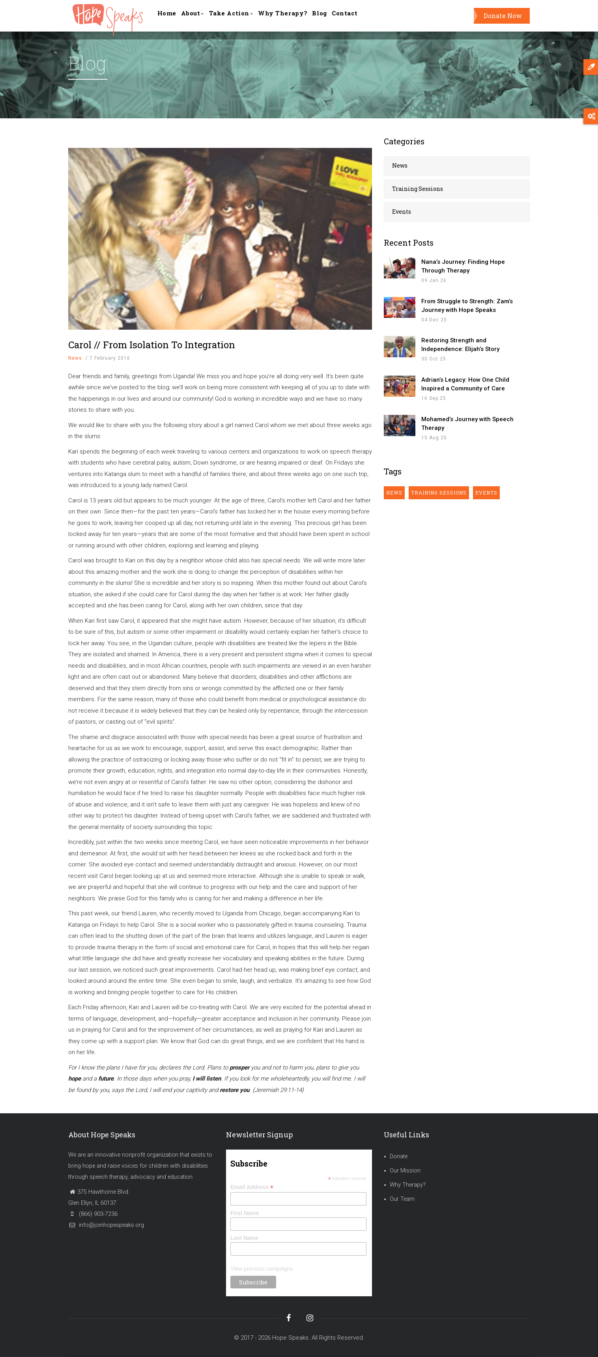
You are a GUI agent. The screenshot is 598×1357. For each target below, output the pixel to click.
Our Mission (405, 1170)
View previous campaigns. (262, 1269)
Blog (343, 19)
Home (169, 19)
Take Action (243, 20)
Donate (398, 1156)
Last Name (244, 1238)
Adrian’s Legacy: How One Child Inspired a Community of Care (465, 384)
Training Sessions (417, 188)
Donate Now (503, 19)
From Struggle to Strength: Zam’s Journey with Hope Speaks (467, 306)
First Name (244, 1213)
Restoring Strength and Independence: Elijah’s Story (460, 345)
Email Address (251, 1187)
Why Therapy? (301, 19)
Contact (372, 19)
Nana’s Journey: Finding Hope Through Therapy (463, 266)
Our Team (402, 1199)
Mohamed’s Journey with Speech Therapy (467, 423)
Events (401, 211)
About (199, 20)
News (75, 358)
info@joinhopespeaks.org (106, 1225)
